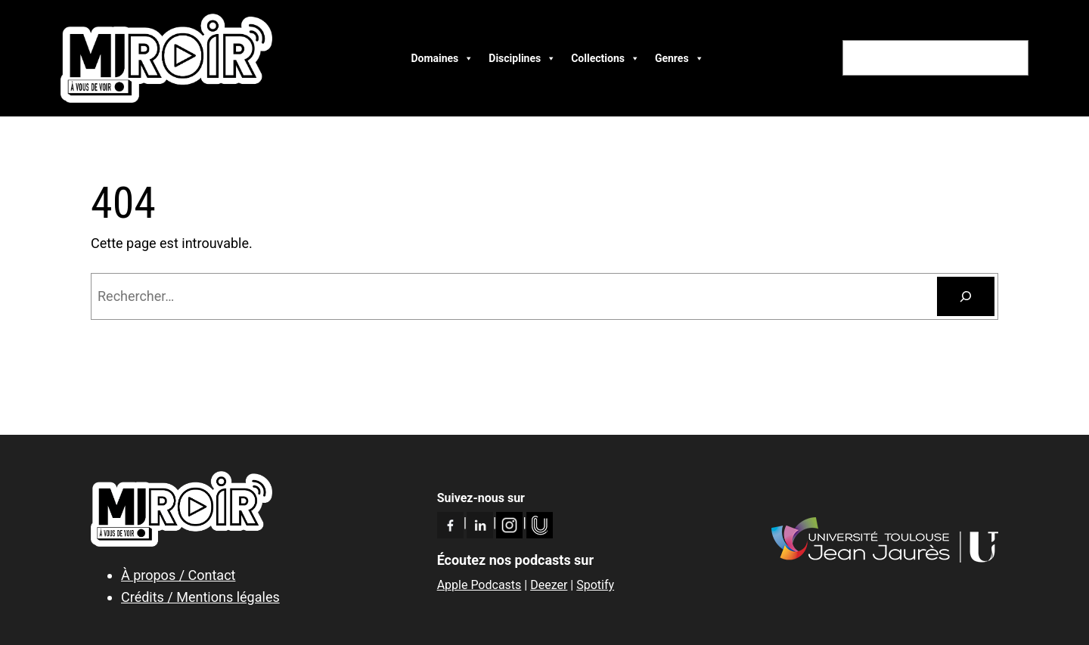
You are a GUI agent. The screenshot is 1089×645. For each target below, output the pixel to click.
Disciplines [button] (522, 58)
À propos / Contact (178, 575)
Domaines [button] (442, 58)
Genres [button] (679, 58)
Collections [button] (605, 58)
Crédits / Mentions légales (200, 597)
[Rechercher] (965, 296)
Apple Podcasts (479, 585)
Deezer (548, 585)
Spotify (595, 585)
